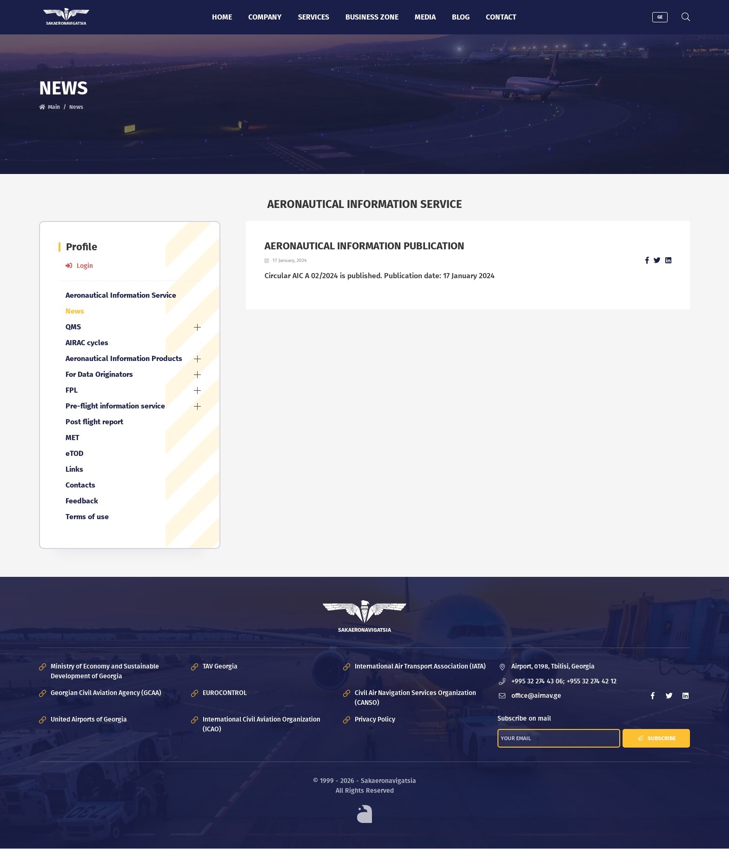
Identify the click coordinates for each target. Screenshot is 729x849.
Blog (461, 17)
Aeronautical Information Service (121, 295)
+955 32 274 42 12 (591, 682)
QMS (73, 326)
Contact (501, 17)
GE (660, 17)
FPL (72, 390)
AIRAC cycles (87, 342)
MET (73, 437)
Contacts (80, 485)
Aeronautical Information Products (124, 358)
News (76, 107)
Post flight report (94, 421)
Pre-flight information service (115, 405)
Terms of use (87, 516)
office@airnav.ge (536, 696)
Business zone (371, 17)
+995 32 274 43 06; (537, 682)
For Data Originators (99, 374)
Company (265, 17)
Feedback (82, 500)
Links (74, 469)
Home (222, 17)
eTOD (74, 453)
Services (313, 17)
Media (425, 17)
